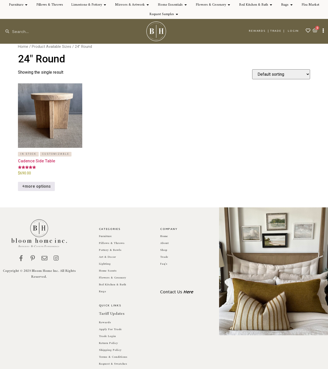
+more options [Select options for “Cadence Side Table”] (36, 186)
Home (23, 46)
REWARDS (257, 30)
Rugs (285, 4)
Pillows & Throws (49, 4)
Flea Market (310, 4)
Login (293, 30)
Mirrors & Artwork (130, 4)
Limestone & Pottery (86, 4)
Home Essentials (170, 4)
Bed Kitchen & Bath (253, 4)
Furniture (16, 4)
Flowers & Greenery (211, 4)
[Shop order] (281, 74)
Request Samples (161, 14)
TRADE (275, 30)
